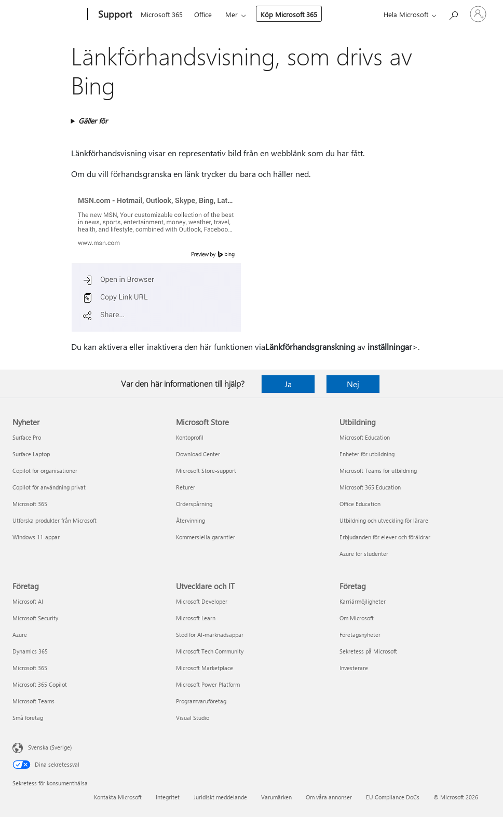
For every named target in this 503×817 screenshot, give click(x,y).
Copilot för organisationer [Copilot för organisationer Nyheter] (44, 470)
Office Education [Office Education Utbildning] (359, 504)
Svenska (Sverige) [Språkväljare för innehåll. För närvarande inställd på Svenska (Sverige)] (50, 747)
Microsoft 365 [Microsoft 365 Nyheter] (29, 504)
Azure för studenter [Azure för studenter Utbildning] (363, 553)
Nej (353, 383)
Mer (231, 14)
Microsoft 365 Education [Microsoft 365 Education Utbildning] (370, 487)
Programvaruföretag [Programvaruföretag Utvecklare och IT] (201, 701)
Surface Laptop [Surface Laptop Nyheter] (31, 454)
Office (203, 14)
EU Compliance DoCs (392, 797)
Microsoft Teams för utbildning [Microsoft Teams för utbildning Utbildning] (378, 470)
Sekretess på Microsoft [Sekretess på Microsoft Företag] (368, 651)
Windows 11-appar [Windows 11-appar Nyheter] (36, 537)
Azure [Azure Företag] (19, 634)
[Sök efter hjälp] (453, 13)
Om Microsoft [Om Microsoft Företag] (356, 618)
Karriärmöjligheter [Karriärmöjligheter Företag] (362, 601)
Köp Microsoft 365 (289, 14)
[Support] (114, 15)
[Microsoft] (48, 15)
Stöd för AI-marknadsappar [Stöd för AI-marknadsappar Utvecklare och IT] (209, 634)
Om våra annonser (329, 797)
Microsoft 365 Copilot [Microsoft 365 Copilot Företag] (39, 684)
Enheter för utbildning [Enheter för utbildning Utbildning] (367, 454)
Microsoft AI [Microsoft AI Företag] (27, 601)
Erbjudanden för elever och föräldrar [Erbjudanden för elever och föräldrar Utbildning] (384, 537)
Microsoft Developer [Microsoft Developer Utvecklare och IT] (201, 601)
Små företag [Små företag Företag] (27, 717)
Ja (288, 383)
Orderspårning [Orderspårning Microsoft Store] (194, 504)
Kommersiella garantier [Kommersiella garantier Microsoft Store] (205, 537)
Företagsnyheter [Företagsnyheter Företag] (359, 634)
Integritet (168, 797)
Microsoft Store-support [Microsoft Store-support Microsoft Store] (206, 470)
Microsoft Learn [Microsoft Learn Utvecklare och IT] (195, 618)
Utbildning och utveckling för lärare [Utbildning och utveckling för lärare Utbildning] (383, 520)
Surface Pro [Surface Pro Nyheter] (26, 437)
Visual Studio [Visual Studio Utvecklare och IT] (192, 717)
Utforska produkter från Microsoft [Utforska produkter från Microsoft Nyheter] (54, 520)
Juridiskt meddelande (220, 797)
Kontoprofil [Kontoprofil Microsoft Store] (189, 437)
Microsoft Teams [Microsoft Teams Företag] (33, 701)
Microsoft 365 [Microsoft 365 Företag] (29, 668)
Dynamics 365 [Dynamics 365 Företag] (30, 651)
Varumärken (276, 797)
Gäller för (92, 121)
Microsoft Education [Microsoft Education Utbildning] (364, 437)
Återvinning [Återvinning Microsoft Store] (190, 520)
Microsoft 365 (162, 14)
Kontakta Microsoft (118, 797)
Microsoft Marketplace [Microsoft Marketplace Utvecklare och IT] (204, 668)
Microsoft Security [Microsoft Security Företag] (35, 618)
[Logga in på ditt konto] (478, 14)
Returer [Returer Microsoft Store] (185, 487)
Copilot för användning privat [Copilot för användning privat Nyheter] (49, 487)
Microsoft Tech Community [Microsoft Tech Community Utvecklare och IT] (209, 651)
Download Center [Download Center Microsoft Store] (198, 454)
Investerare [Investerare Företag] (353, 668)
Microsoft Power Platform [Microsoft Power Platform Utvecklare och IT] (208, 684)
